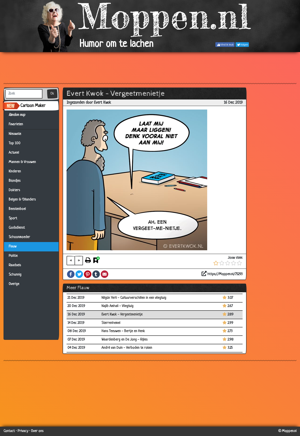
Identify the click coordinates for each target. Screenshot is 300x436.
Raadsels (15, 265)
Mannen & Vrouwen (22, 162)
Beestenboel (17, 209)
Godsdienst (17, 228)
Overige (14, 284)
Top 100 (14, 143)
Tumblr (96, 274)
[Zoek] (23, 94)
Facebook (71, 274)
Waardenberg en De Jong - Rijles (124, 340)
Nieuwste (15, 134)
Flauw (12, 247)
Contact (9, 431)
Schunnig (15, 275)
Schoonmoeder (19, 237)
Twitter (79, 274)
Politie (13, 256)
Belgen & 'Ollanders (22, 200)
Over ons (37, 431)
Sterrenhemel (110, 323)
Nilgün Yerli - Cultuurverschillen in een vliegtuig (133, 298)
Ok (52, 94)
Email (104, 274)
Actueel (14, 153)
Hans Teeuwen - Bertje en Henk (123, 331)
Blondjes (14, 181)
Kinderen (15, 172)
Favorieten (19, 124)
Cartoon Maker (32, 105)
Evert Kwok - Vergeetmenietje (121, 315)
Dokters (14, 190)
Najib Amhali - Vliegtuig (117, 306)
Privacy (23, 431)
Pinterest (87, 274)
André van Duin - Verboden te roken (126, 348)
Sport (13, 218)
